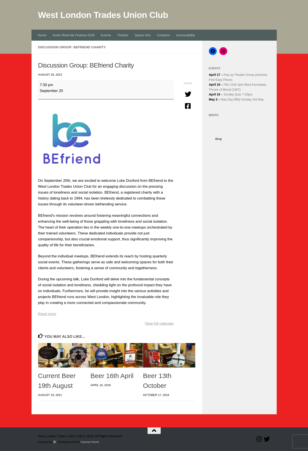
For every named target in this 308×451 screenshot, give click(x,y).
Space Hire (143, 35)
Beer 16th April (112, 375)
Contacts (163, 35)
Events (106, 35)
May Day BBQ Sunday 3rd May (242, 99)
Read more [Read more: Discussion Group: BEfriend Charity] (47, 314)
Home (42, 35)
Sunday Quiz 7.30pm (238, 94)
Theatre (122, 35)
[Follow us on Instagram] (259, 439)
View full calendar (159, 323)
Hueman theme (90, 442)
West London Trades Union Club (103, 15)
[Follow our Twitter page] (267, 439)
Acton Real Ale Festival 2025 (74, 35)
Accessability (185, 35)
